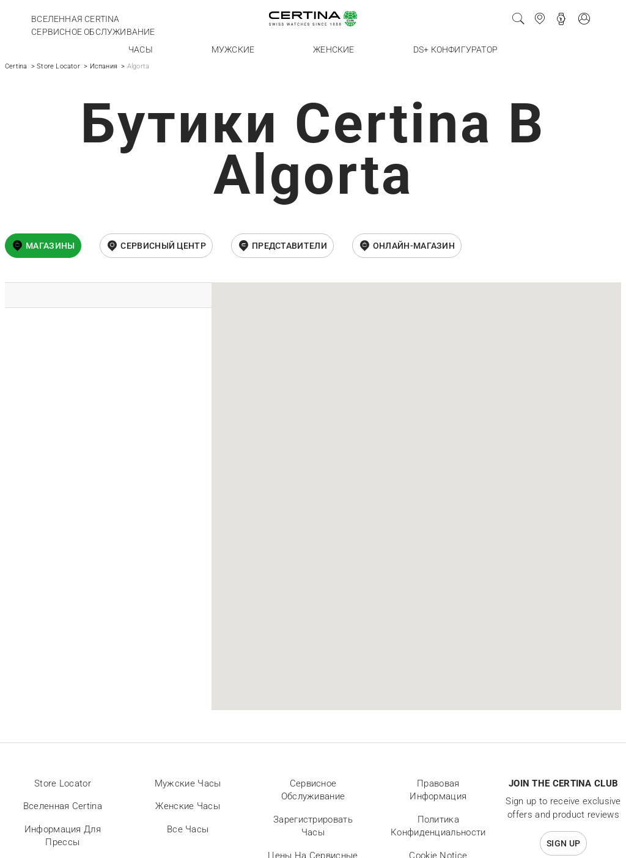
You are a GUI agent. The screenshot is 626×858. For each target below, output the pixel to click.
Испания (103, 66)
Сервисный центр (163, 246)
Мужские (233, 49)
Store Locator (58, 66)
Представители (289, 246)
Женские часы (187, 806)
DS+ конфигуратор (455, 49)
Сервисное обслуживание (93, 32)
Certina (16, 66)
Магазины (50, 246)
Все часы (187, 829)
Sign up (563, 843)
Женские (333, 49)
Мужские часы (188, 783)
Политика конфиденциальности (438, 826)
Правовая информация (438, 790)
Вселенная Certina (75, 19)
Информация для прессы (62, 836)
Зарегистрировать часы (313, 826)
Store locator (62, 783)
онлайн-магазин (414, 246)
